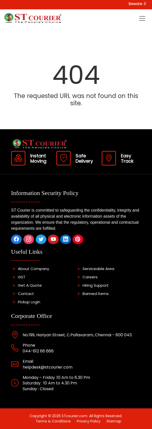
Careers (87, 277)
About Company (30, 268)
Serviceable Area (95, 268)
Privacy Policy (88, 421)
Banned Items (92, 293)
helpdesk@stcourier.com (47, 367)
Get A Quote (26, 285)
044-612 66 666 (38, 351)
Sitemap (113, 421)
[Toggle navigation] (142, 18)
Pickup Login (25, 302)
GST (18, 277)
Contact (22, 293)
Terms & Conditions (53, 421)
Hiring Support (92, 285)
